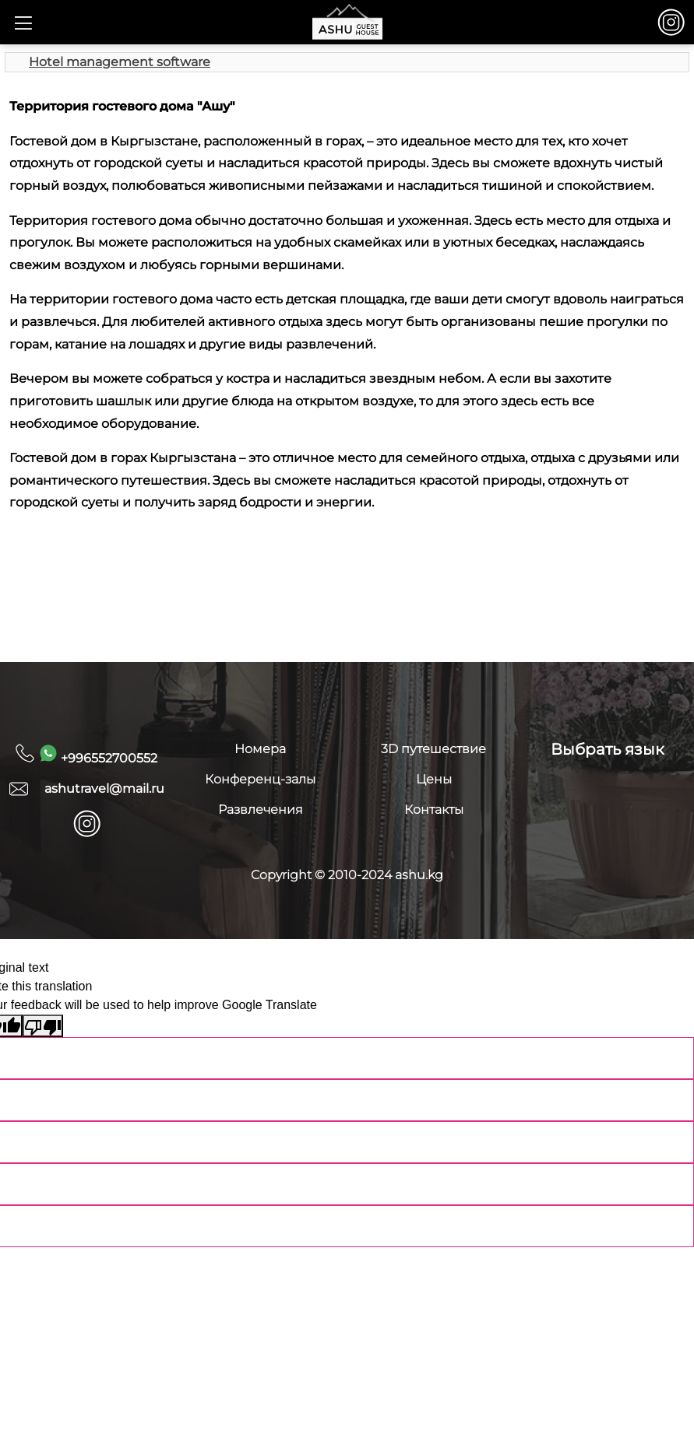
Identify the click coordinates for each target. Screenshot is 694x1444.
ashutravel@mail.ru (104, 788)
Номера (260, 748)
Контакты (433, 809)
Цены (434, 779)
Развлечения (260, 809)
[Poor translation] (43, 1026)
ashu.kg (419, 874)
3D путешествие (433, 748)
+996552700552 (98, 755)
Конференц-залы (260, 779)
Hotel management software (119, 61)
